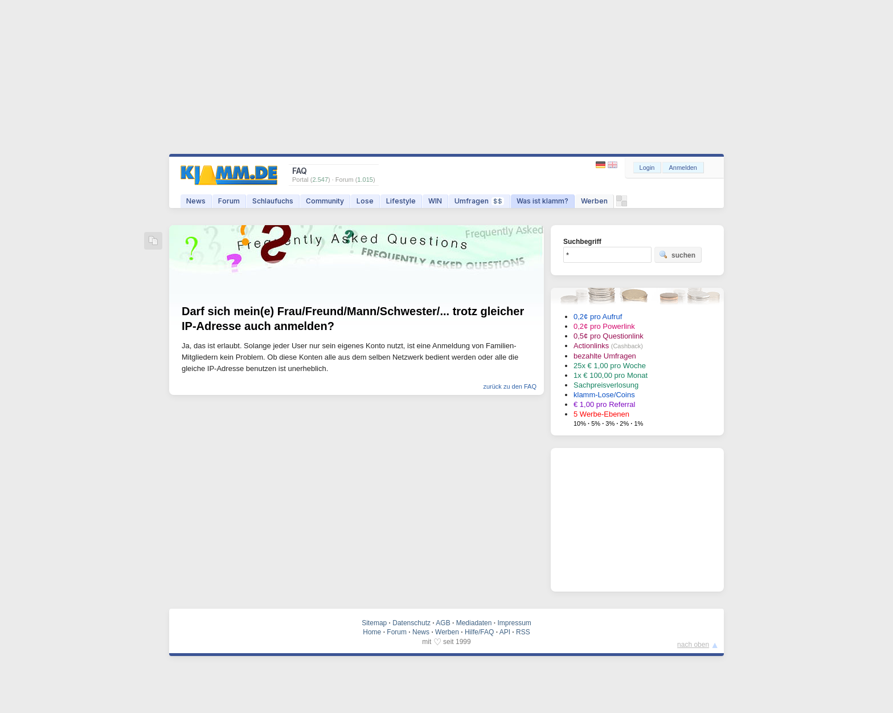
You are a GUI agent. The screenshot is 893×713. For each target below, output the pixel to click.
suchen (677, 254)
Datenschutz (411, 623)
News (196, 201)
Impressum (514, 623)
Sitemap (374, 623)
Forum (229, 201)
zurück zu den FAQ (509, 386)
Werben (594, 201)
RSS (523, 632)
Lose (365, 201)
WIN (435, 201)
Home (372, 632)
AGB (443, 623)
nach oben (693, 645)
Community (325, 201)
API (504, 632)
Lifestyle (401, 201)
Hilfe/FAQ (479, 632)
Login (647, 167)
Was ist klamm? (542, 201)
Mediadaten (474, 623)
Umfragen (479, 201)
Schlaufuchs (272, 201)
